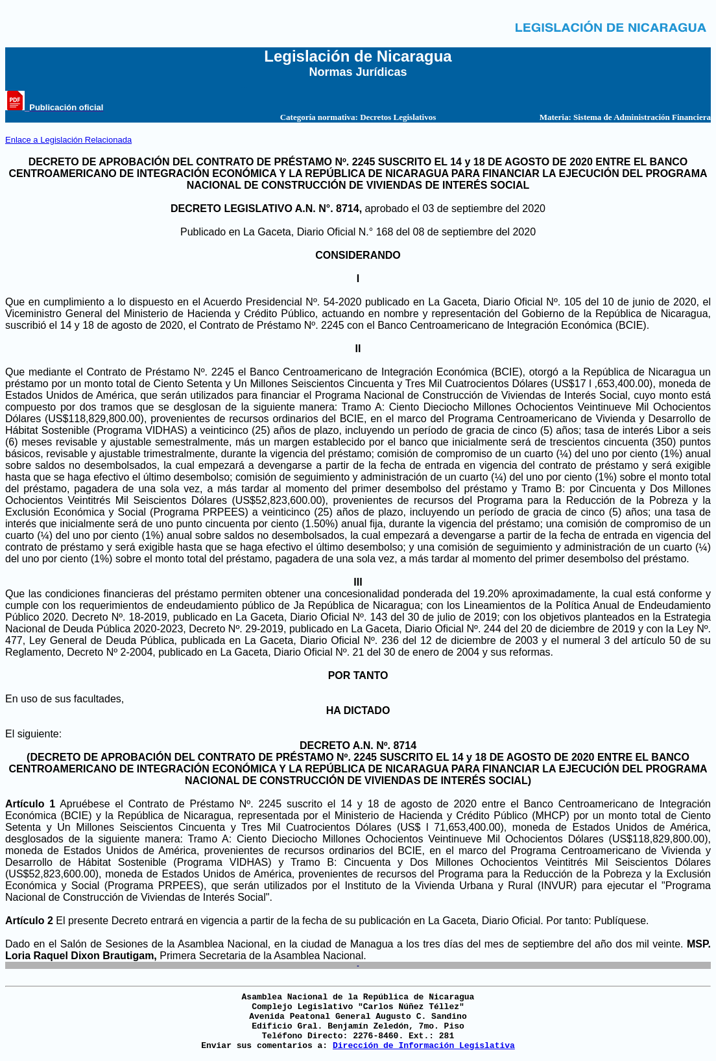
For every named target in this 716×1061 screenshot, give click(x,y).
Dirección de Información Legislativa (424, 1046)
